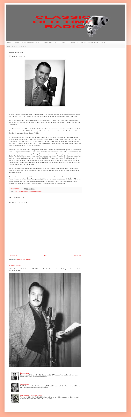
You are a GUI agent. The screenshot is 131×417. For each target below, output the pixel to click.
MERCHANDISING (50, 42)
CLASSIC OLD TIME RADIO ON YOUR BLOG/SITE (87, 42)
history (21, 191)
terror (40, 191)
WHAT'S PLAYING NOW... (31, 42)
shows (37, 191)
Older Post (77, 256)
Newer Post (13, 256)
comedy (16, 191)
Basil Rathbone (24, 384)
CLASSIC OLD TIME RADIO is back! (31, 395)
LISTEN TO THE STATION (16, 46)
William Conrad (15, 265)
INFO (17, 42)
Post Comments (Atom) (24, 259)
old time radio (31, 191)
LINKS (63, 42)
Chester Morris (24, 373)
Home (9, 42)
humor (25, 191)
